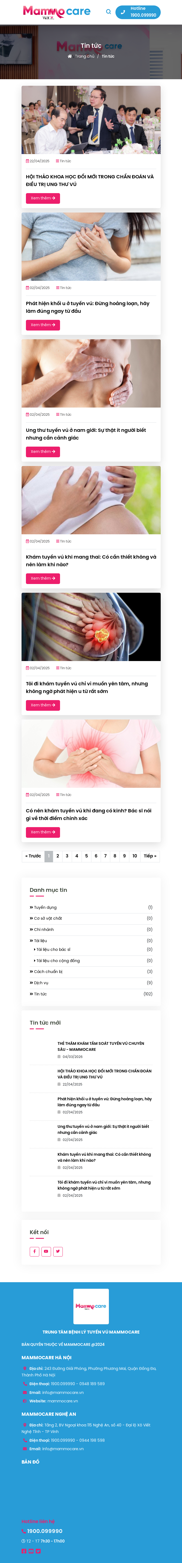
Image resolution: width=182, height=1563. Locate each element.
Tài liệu (38, 941)
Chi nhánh (42, 930)
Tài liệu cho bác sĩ (52, 950)
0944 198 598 (92, 1441)
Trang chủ (84, 57)
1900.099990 (63, 1384)
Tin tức (108, 57)
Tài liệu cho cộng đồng (57, 961)
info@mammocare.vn (63, 1393)
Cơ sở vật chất (46, 918)
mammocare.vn (62, 1401)
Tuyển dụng (43, 908)
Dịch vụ (39, 983)
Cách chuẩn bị (46, 972)
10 (135, 856)
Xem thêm (43, 198)
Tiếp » (150, 856)
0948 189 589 (92, 1384)
